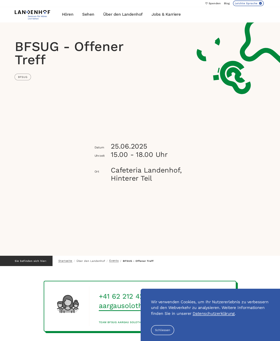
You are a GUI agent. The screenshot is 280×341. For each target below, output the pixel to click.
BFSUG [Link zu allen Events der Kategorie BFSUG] (22, 76)
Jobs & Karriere (166, 14)
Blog (227, 3)
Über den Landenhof (123, 14)
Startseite (65, 260)
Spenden (213, 3)
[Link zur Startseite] (32, 15)
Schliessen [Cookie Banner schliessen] (162, 330)
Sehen (88, 14)
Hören (67, 14)
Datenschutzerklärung (214, 313)
